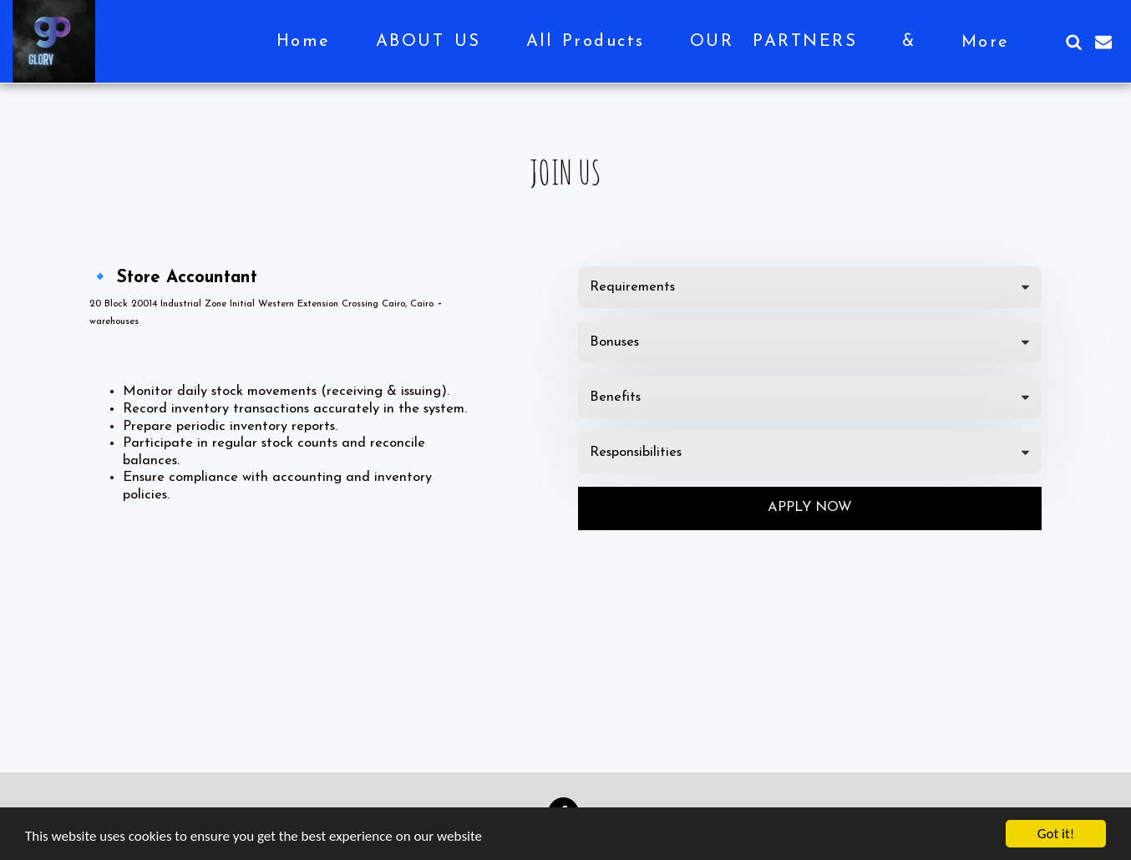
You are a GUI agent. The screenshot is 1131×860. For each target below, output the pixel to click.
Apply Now (810, 507)
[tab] (810, 287)
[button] (1073, 41)
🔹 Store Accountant (173, 278)
